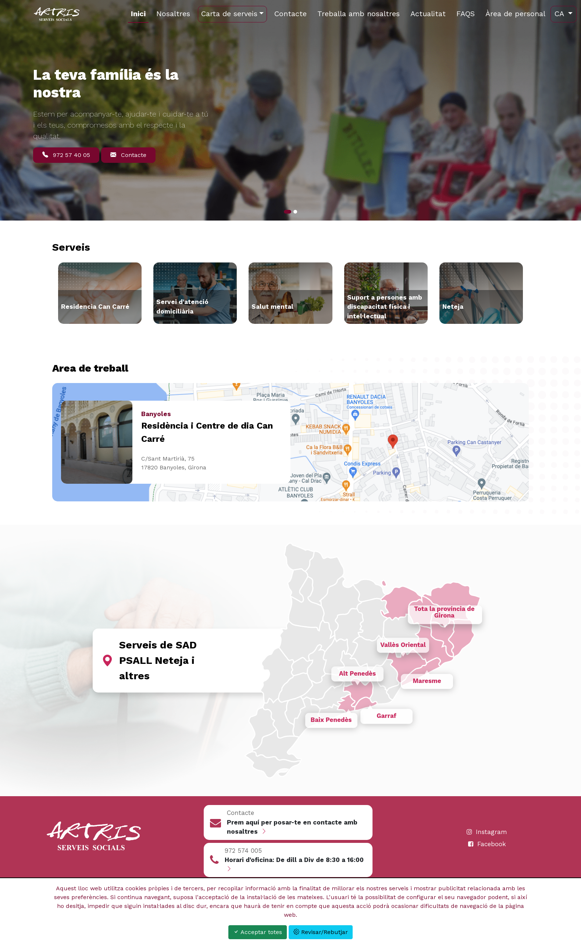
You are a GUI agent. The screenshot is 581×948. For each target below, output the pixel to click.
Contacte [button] (128, 154)
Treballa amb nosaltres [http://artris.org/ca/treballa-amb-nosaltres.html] (358, 13)
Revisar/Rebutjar (320, 932)
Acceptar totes (257, 932)
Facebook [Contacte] (487, 844)
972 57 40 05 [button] (66, 154)
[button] (288, 822)
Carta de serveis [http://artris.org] (229, 13)
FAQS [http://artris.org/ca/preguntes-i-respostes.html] (465, 13)
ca (560, 13)
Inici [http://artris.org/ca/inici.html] (138, 13)
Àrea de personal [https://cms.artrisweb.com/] (515, 13)
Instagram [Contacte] (487, 832)
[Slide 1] (295, 212)
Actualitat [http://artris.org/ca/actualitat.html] (428, 13)
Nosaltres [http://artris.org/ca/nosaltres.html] (173, 13)
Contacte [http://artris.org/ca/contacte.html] (290, 13)
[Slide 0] (287, 212)
